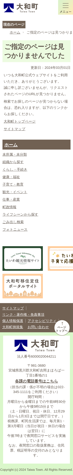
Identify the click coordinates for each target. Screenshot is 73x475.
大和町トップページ (20, 121)
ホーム (15, 32)
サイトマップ (14, 129)
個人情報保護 (12, 321)
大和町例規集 (12, 327)
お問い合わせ (38, 327)
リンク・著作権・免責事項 (23, 315)
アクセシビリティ (42, 321)
